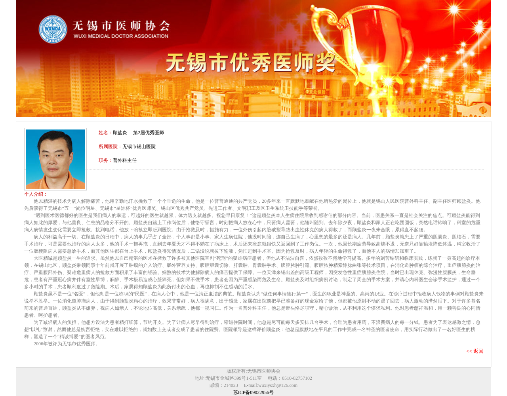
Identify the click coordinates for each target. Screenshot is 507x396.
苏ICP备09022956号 (253, 392)
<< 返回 (475, 351)
